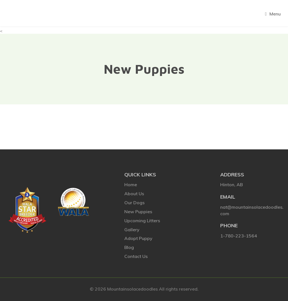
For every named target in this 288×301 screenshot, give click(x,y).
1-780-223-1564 (238, 236)
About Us (134, 193)
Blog (129, 247)
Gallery (132, 229)
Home (130, 184)
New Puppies (138, 211)
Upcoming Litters (142, 220)
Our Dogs (134, 202)
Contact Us (136, 256)
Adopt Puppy (138, 238)
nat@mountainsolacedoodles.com (252, 210)
